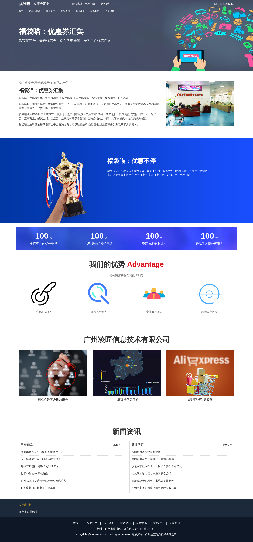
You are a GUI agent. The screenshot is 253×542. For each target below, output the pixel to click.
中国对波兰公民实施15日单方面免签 (153, 459)
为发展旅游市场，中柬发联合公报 (151, 473)
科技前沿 (80, 11)
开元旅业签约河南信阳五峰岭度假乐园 (154, 487)
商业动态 (50, 11)
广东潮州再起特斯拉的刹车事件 (39, 487)
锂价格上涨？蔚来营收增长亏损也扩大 (43, 480)
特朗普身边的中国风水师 (146, 451)
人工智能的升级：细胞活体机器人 (41, 459)
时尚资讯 (65, 11)
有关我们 (94, 11)
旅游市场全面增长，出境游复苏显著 (153, 480)
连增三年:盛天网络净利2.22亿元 (40, 466)
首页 (21, 11)
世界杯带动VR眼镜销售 (34, 473)
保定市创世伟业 (28, 511)
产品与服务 (34, 11)
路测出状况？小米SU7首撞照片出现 (42, 451)
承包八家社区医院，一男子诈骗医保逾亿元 (157, 466)
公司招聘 (109, 11)
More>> (116, 444)
